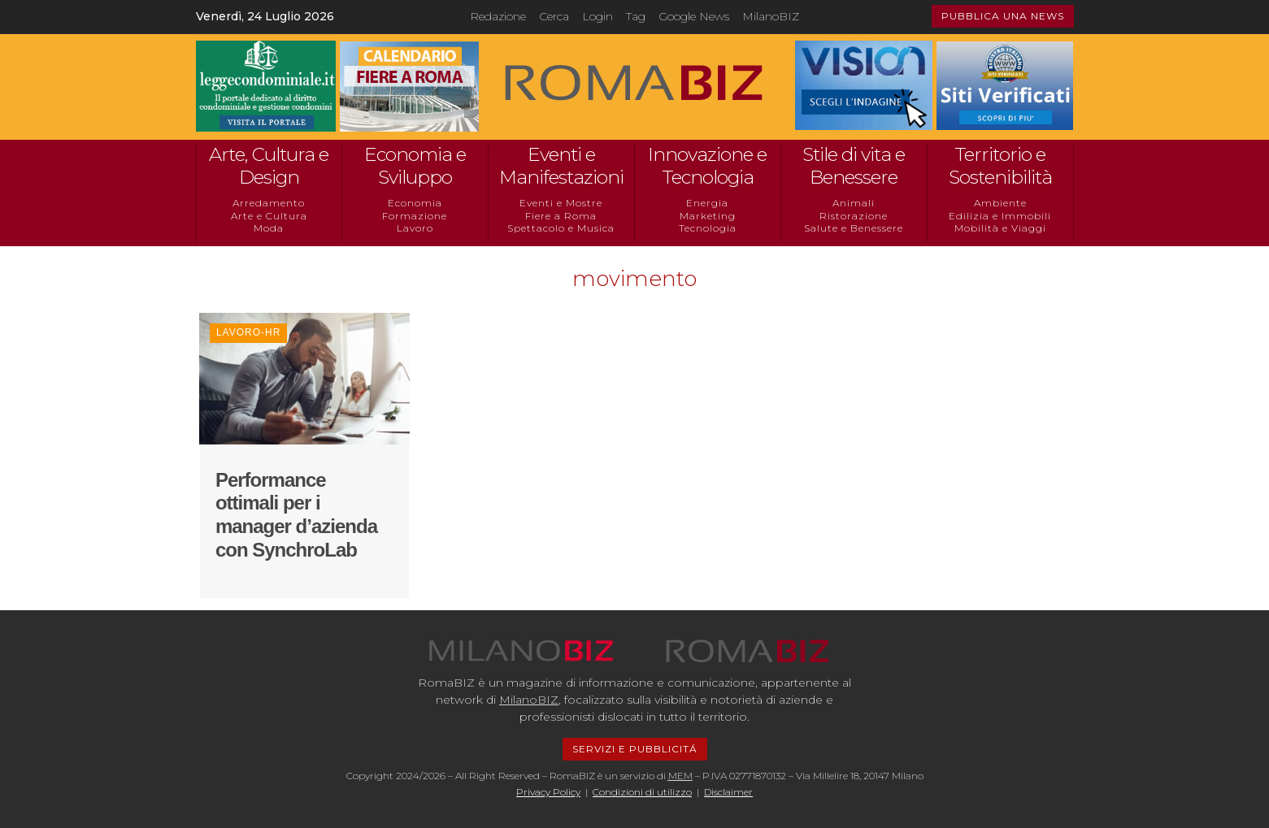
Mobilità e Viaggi (1000, 228)
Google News (693, 16)
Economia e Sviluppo (415, 166)
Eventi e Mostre (560, 203)
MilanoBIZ (770, 16)
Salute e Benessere (853, 228)
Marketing (708, 216)
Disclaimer (728, 792)
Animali (853, 203)
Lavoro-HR (248, 332)
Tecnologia (708, 228)
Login (597, 16)
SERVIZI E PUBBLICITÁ (635, 749)
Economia (415, 203)
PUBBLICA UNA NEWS (1002, 16)
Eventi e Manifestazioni (561, 166)
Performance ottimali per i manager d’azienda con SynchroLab (296, 515)
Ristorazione (853, 216)
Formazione (414, 216)
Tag (635, 16)
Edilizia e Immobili (1000, 216)
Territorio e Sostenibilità (1000, 166)
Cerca (554, 16)
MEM (680, 775)
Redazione (498, 16)
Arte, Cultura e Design (268, 166)
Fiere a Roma (561, 216)
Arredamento (269, 203)
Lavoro (415, 228)
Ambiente (1000, 203)
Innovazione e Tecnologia (707, 166)
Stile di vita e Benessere (853, 166)
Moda (269, 228)
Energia (707, 203)
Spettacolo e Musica (561, 228)
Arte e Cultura (269, 216)
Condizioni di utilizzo (642, 792)
